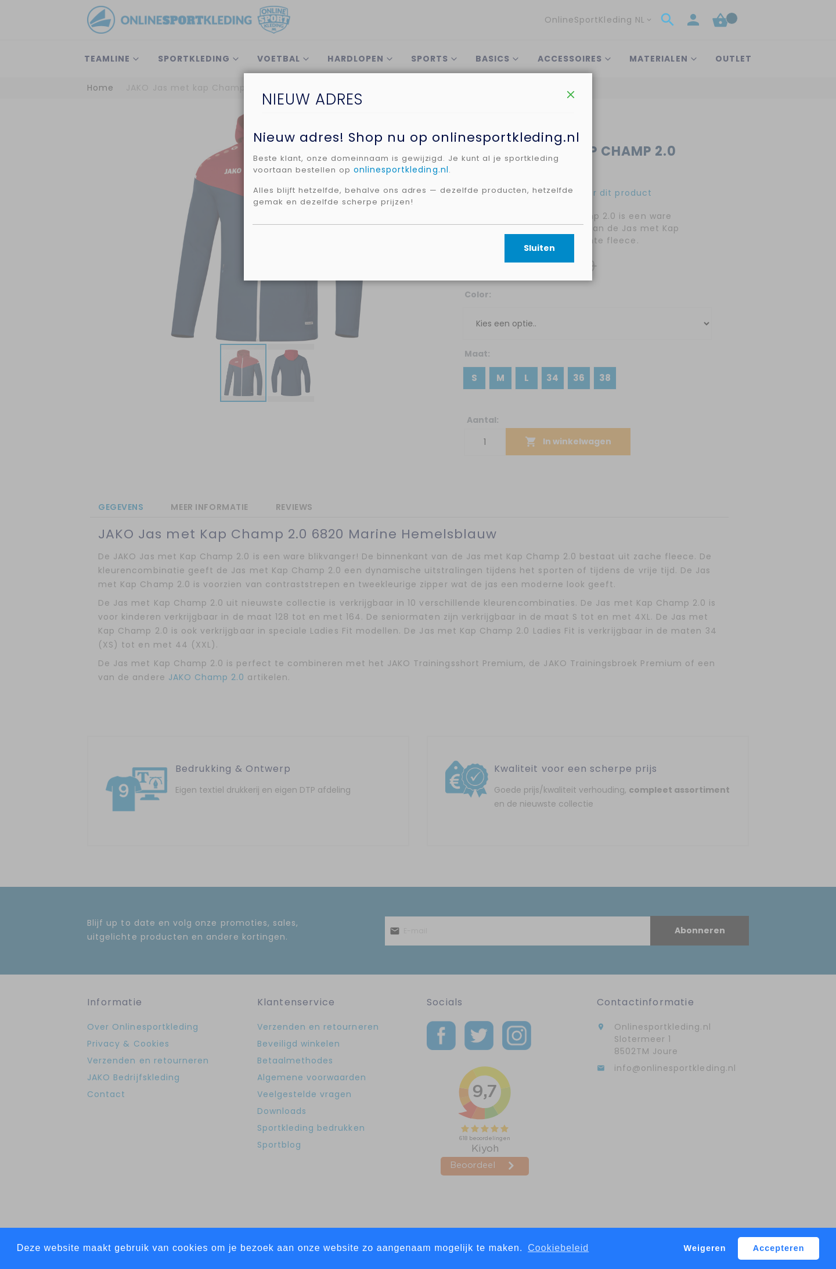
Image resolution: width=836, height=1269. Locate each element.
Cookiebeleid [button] (558, 1248)
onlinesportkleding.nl (405, 224)
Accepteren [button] (779, 1248)
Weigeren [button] (705, 1248)
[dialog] (418, 634)
